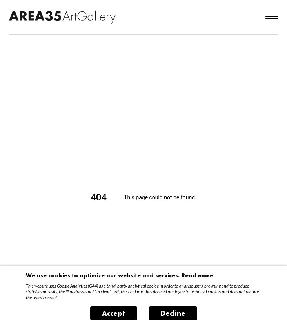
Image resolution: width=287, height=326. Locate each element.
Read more (197, 275)
